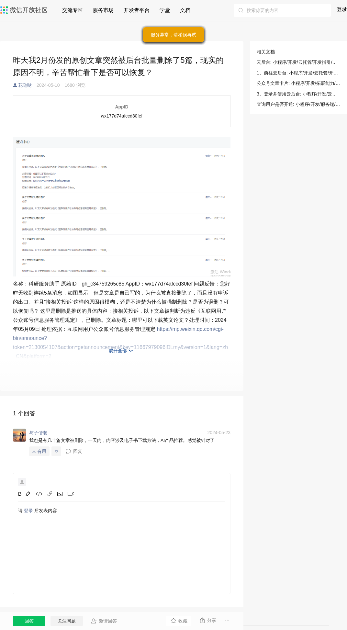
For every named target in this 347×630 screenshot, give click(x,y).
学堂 (165, 10)
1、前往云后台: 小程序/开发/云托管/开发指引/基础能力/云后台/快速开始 (298, 72)
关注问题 (67, 621)
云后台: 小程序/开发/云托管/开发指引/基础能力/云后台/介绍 (298, 62)
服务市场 (103, 10)
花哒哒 (25, 85)
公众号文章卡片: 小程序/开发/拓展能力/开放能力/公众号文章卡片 (298, 83)
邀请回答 (104, 621)
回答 (29, 621)
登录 (342, 9)
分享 (207, 620)
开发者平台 (137, 10)
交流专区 (72, 10)
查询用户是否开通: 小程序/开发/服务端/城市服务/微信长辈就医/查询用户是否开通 (298, 104)
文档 (185, 10)
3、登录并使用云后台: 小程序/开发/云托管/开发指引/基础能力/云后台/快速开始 (298, 93)
